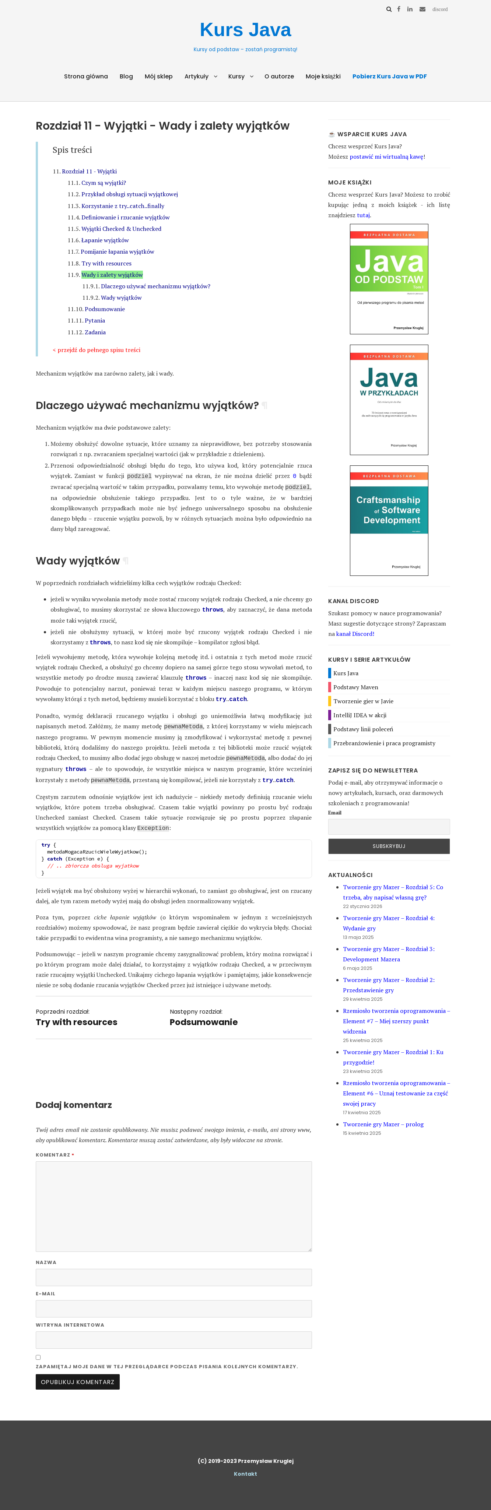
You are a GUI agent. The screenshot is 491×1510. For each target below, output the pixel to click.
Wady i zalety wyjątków (112, 275)
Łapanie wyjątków (105, 240)
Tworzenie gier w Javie (363, 701)
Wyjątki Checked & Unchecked (121, 229)
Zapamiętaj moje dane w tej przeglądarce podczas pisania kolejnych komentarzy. (167, 1358)
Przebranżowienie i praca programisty (384, 743)
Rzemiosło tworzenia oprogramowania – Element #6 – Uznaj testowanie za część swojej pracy (396, 1093)
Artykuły (196, 76)
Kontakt (245, 1465)
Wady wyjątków (121, 297)
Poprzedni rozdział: (77, 1009)
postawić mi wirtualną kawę (386, 156)
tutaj (363, 215)
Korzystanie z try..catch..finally (122, 206)
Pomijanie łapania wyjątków (117, 251)
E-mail (46, 1285)
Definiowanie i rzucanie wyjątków (125, 217)
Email (334, 812)
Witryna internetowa (70, 1316)
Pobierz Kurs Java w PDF (390, 76)
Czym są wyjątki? (103, 183)
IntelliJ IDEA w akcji (359, 715)
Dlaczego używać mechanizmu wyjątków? (155, 286)
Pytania (95, 320)
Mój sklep (159, 76)
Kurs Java (245, 29)
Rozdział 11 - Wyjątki (89, 171)
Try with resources (106, 263)
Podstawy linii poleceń (363, 729)
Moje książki (323, 76)
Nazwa (46, 1254)
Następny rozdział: (204, 1009)
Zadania (95, 332)
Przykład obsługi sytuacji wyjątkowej (129, 194)
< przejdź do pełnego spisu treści (96, 350)
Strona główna (86, 76)
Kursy (236, 76)
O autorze (279, 76)
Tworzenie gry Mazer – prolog (383, 1124)
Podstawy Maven (355, 687)
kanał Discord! (355, 634)
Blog (126, 76)
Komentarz (55, 1146)
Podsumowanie (105, 309)
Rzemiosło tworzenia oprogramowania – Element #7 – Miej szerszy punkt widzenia (396, 1021)
